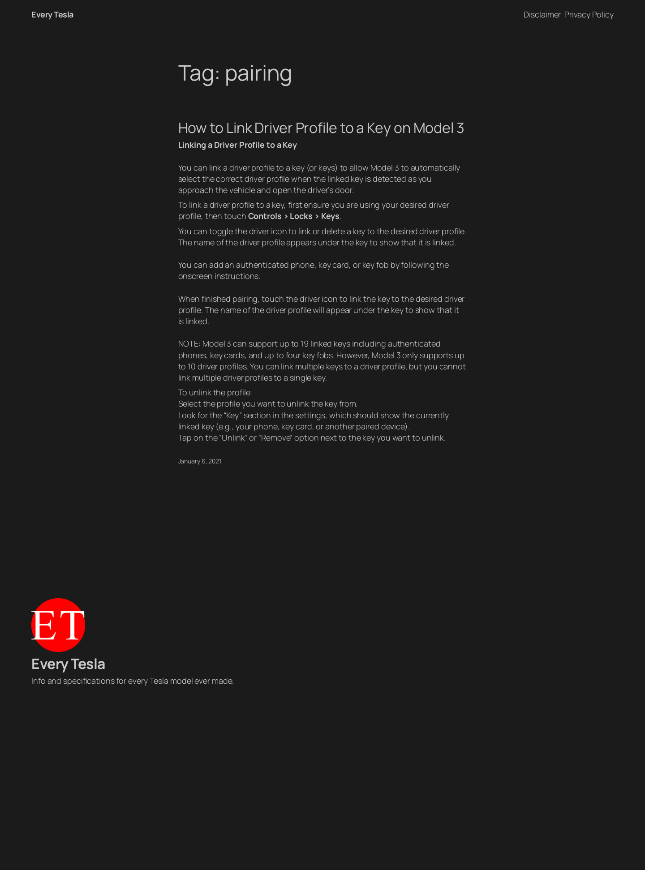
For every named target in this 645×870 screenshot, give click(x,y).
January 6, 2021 (200, 461)
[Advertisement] (322, 780)
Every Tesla (52, 14)
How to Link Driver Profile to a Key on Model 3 (321, 128)
